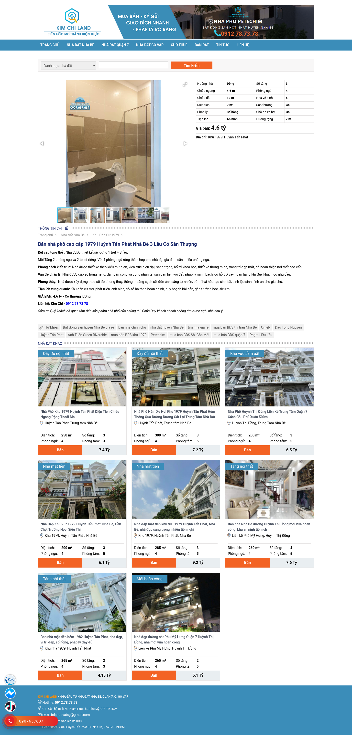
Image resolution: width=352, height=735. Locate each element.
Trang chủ (49, 45)
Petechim (158, 335)
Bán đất (202, 45)
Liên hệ (243, 45)
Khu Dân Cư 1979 (106, 235)
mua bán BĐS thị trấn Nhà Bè (235, 327)
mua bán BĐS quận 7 (229, 335)
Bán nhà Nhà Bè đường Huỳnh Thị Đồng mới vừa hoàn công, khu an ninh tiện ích (269, 526)
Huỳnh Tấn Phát (52, 335)
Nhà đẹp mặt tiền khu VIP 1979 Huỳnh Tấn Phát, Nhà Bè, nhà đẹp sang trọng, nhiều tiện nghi (174, 526)
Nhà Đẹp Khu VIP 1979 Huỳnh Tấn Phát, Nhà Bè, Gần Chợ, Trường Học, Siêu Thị (81, 526)
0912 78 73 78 (77, 304)
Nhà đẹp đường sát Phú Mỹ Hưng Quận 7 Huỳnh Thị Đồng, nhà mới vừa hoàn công (173, 639)
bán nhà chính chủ (132, 327)
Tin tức (223, 45)
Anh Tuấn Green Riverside (87, 335)
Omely (266, 327)
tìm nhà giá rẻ (198, 327)
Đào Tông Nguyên (288, 327)
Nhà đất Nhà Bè (80, 45)
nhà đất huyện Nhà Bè (167, 327)
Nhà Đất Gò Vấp (150, 45)
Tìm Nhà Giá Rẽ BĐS (68, 721)
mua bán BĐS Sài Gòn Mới (189, 335)
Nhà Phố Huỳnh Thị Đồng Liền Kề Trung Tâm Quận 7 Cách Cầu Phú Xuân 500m (268, 414)
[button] (185, 84)
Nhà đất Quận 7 (115, 45)
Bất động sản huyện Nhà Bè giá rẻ (88, 327)
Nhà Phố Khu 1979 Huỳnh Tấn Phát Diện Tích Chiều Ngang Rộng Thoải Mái (80, 414)
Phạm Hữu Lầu (261, 335)
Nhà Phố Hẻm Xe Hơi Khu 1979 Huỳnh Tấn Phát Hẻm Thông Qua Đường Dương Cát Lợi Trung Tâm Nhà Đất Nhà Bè (174, 415)
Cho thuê (179, 45)
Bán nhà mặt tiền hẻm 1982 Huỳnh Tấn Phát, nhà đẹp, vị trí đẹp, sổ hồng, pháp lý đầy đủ (82, 639)
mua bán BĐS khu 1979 (128, 335)
